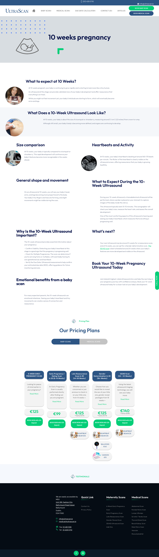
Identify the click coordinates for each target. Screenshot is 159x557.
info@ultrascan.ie (145, 4)
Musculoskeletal (137, 534)
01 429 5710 (67, 530)
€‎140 (124, 410)
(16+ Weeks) (102, 378)
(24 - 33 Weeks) (125, 376)
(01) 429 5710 (87, 1)
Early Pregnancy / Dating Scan (56, 375)
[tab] (65, 342)
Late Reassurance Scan (115, 517)
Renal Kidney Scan (138, 524)
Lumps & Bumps (137, 513)
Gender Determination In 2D (102, 375)
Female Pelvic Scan (139, 510)
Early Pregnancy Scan (114, 513)
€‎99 (56, 413)
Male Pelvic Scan (138, 527)
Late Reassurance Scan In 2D (79, 375)
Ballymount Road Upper (65, 505)
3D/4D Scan (125, 374)
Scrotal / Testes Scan (139, 517)
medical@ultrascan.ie (67, 521)
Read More (34, 394)
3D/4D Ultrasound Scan (115, 524)
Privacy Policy (86, 510)
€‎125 (34, 411)
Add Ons (109, 527)
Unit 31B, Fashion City (64, 502)
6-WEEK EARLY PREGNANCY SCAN (34, 375)
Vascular (135, 530)
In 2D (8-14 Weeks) (57, 378)
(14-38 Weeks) (79, 378)
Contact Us (85, 506)
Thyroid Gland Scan (139, 520)
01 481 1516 (67, 527)
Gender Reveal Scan (114, 520)
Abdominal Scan (138, 506)
